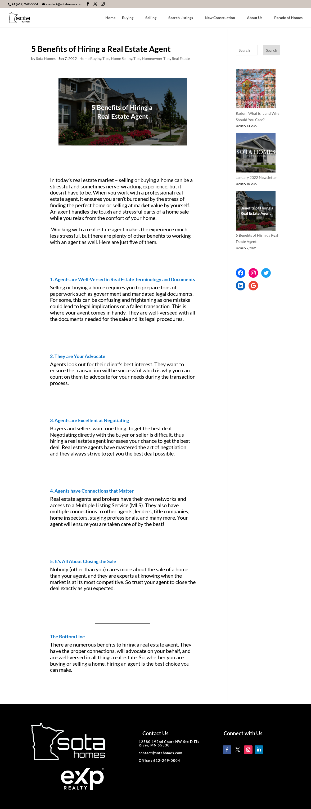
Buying (127, 18)
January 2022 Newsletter (256, 177)
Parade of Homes (288, 18)
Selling (150, 18)
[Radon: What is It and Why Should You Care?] (256, 89)
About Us (254, 18)
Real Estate (181, 58)
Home (110, 18)
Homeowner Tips (156, 58)
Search (271, 50)
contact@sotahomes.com (160, 753)
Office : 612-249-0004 (159, 760)
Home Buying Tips (94, 58)
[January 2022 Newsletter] (256, 153)
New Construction (220, 18)
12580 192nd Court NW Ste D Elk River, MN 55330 (169, 743)
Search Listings (180, 18)
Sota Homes (46, 58)
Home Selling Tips (125, 58)
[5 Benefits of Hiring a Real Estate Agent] (256, 211)
